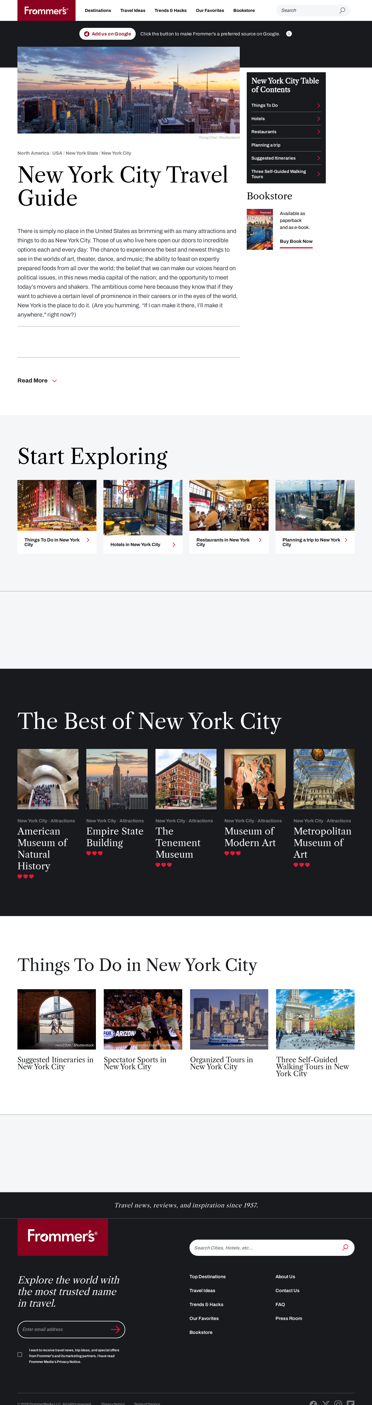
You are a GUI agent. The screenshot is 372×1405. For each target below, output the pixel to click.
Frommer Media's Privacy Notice (54, 1362)
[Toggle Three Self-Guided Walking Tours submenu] (318, 174)
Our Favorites (210, 10)
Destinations (98, 10)
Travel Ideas (132, 10)
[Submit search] (344, 10)
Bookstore (244, 10)
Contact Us (288, 1290)
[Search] (307, 10)
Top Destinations (207, 1276)
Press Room (289, 1318)
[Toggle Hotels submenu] (318, 118)
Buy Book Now (296, 241)
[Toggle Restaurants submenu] (318, 131)
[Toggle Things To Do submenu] (318, 105)
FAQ (280, 1304)
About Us (285, 1276)
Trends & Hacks (171, 10)
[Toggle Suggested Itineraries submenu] (318, 158)
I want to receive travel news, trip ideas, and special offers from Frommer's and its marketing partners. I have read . (74, 1356)
